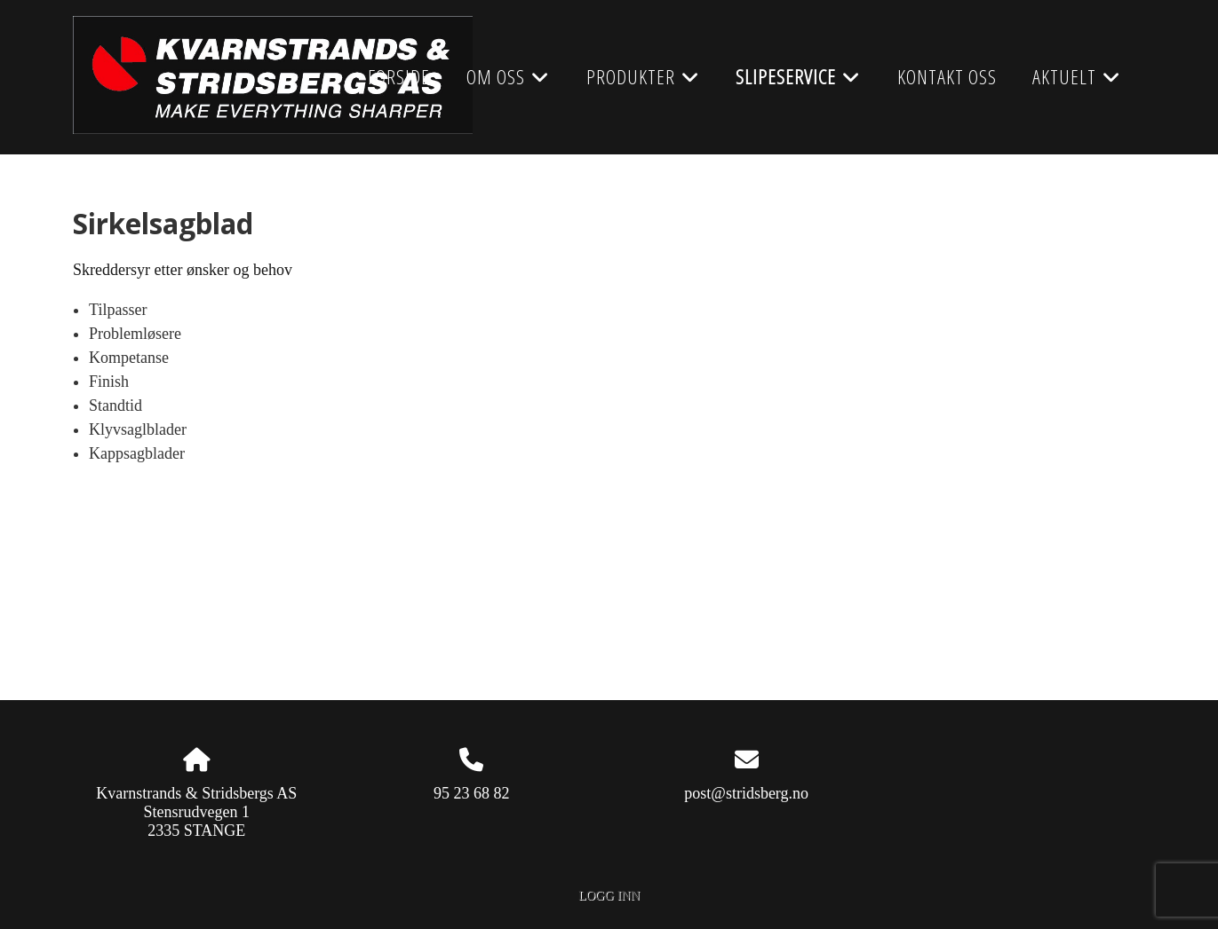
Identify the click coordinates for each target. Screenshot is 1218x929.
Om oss (508, 82)
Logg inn (609, 895)
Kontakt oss (947, 77)
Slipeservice (798, 82)
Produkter (643, 82)
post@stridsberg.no (746, 793)
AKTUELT (1076, 82)
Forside (399, 77)
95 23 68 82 (472, 793)
